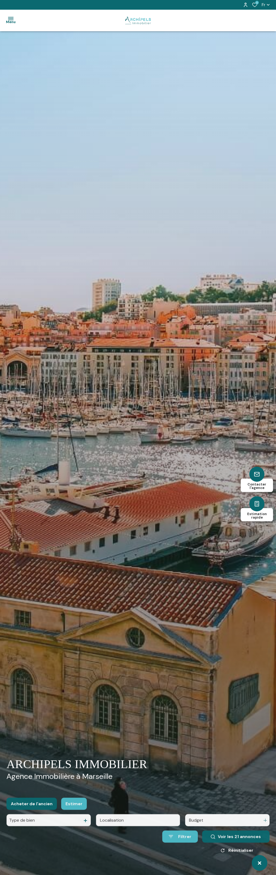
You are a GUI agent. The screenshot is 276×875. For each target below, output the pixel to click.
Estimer (73, 809)
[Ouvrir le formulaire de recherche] (180, 841)
